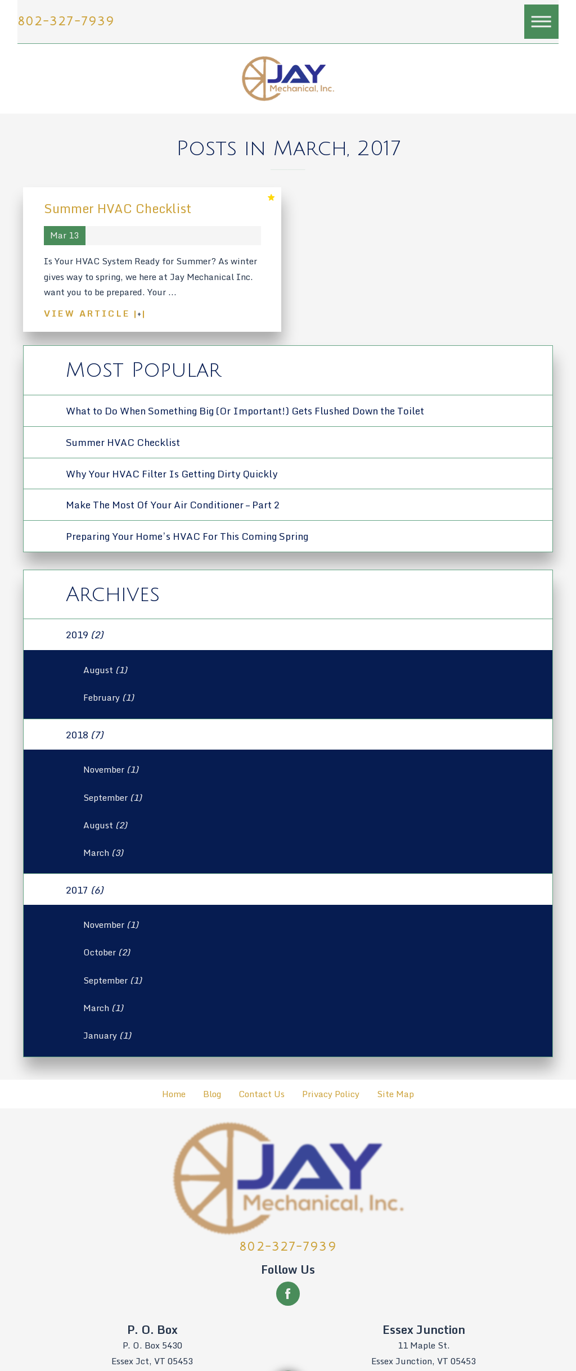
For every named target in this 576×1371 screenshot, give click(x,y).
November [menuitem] (110, 770)
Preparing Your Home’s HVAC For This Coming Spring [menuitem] (187, 536)
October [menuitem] (106, 952)
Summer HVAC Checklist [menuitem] (123, 442)
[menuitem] (174, 1094)
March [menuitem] (103, 853)
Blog (212, 1094)
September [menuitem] (112, 798)
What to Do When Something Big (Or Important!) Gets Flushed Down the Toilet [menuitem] (245, 410)
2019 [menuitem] (84, 634)
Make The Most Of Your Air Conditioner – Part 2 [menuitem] (173, 504)
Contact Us (261, 1094)
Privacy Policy (330, 1094)
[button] (541, 21)
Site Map (395, 1094)
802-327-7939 (66, 21)
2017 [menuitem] (84, 890)
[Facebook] (288, 1293)
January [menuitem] (107, 1036)
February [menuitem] (108, 698)
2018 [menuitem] (84, 734)
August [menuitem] (105, 670)
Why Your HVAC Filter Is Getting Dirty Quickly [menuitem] (171, 473)
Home (174, 1094)
